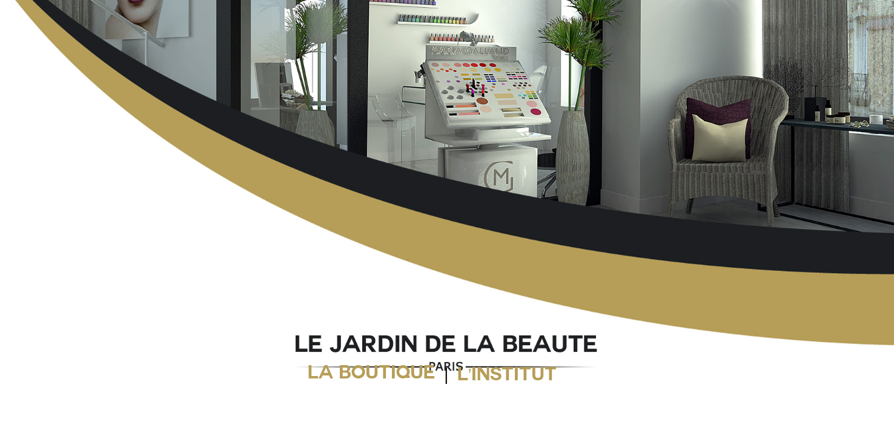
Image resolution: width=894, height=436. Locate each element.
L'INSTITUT (507, 377)
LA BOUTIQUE (371, 375)
